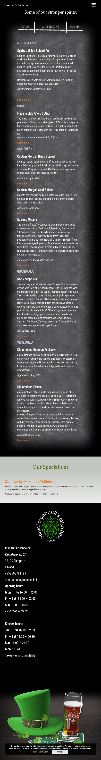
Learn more (23, 99)
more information (40, 752)
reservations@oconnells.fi (21, 580)
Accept (60, 752)
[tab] (25, 27)
